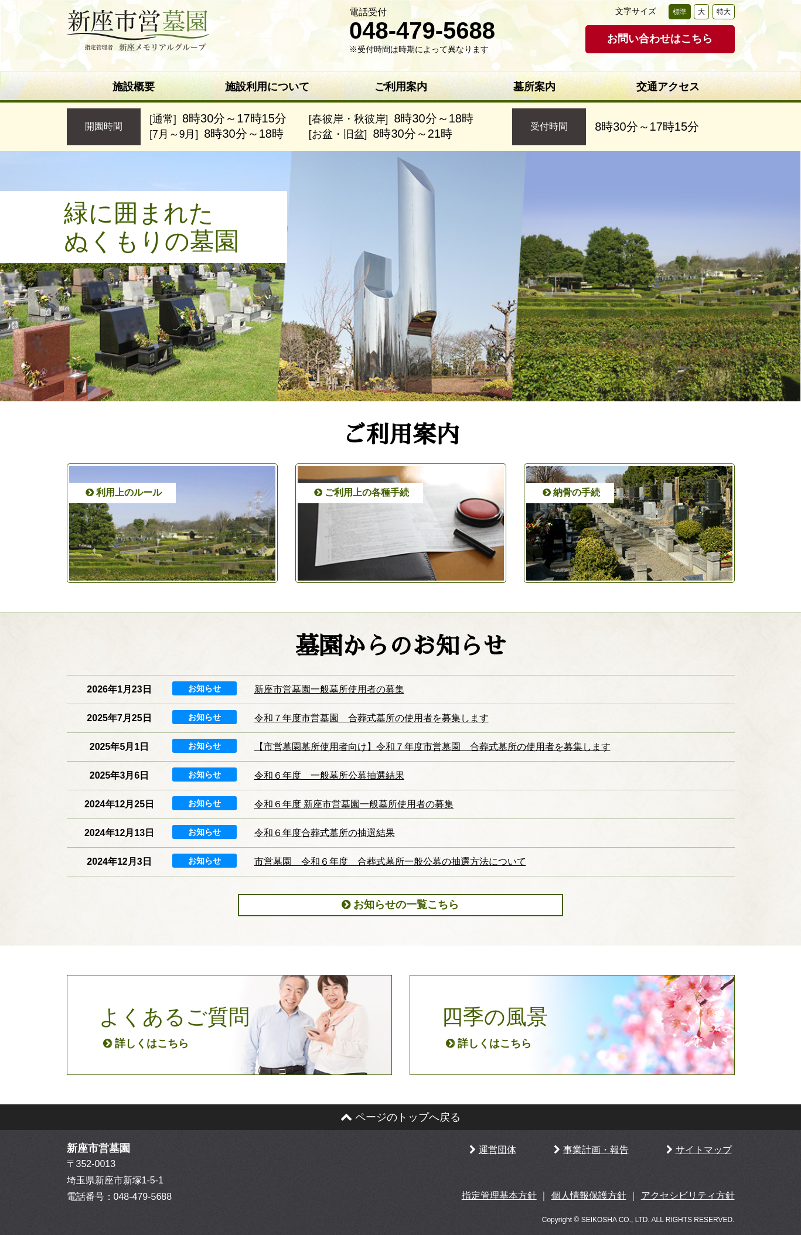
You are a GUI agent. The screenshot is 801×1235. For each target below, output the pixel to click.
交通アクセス (668, 87)
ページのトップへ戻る (400, 1117)
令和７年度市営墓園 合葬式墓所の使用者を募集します (371, 718)
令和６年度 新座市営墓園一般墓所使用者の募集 (354, 804)
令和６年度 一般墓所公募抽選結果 (329, 775)
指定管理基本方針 (499, 1195)
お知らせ (204, 688)
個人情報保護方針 (588, 1195)
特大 (724, 12)
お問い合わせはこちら (660, 39)
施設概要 (134, 87)
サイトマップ (704, 1150)
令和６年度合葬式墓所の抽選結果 (324, 833)
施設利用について (267, 87)
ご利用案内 (400, 87)
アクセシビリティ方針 (688, 1195)
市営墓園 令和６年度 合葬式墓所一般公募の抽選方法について (390, 861)
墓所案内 (534, 87)
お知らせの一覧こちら (400, 904)
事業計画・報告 (596, 1150)
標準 (680, 12)
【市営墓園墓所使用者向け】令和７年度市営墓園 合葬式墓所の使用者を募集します (432, 747)
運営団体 (497, 1150)
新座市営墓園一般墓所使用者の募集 (329, 689)
